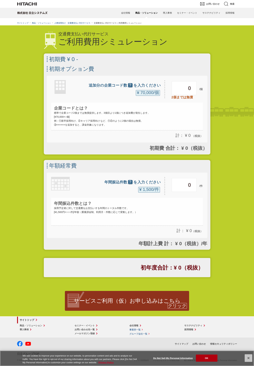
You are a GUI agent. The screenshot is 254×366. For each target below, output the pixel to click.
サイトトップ (22, 23)
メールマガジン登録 (85, 333)
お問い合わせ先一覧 (85, 329)
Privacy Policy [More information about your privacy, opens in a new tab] (106, 362)
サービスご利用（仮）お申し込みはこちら (127, 301)
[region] (127, 358)
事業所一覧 (135, 329)
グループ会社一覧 (138, 334)
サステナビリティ (211, 13)
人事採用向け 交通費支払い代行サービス (72, 23)
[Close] (248, 358)
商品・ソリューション (41, 23)
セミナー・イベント (187, 13)
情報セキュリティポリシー (223, 344)
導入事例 (167, 13)
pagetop (249, 308)
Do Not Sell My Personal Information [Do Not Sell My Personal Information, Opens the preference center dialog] (173, 358)
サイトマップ (181, 344)
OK (206, 358)
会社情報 (125, 13)
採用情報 (230, 13)
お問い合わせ (199, 344)
